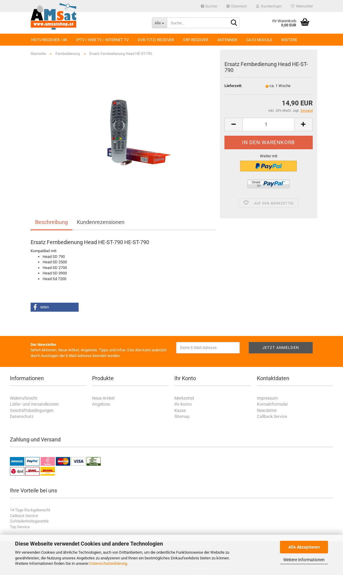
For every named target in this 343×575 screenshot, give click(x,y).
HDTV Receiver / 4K (49, 40)
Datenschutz (22, 416)
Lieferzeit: (233, 85)
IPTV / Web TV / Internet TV (102, 40)
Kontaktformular (272, 404)
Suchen (209, 6)
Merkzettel (302, 6)
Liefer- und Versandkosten (34, 404)
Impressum (267, 398)
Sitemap (182, 416)
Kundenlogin (269, 6)
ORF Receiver (195, 40)
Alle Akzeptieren (304, 547)
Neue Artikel (103, 398)
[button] (55, 307)
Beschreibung (51, 222)
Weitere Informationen (304, 559)
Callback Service (272, 416)
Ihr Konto (183, 404)
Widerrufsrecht (24, 398)
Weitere (289, 40)
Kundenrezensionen (101, 222)
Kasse (180, 410)
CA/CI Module (259, 40)
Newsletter (267, 410)
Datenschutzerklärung (108, 563)
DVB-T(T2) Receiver (156, 40)
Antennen (227, 40)
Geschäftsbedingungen (31, 410)
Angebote (101, 404)
